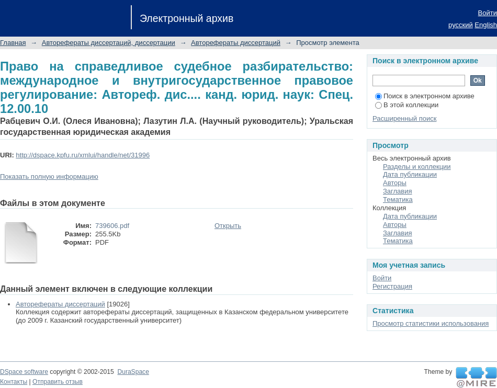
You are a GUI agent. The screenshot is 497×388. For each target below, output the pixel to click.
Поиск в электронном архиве (425, 96)
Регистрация (392, 286)
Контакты (13, 381)
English (486, 25)
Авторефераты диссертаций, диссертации (108, 43)
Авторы (394, 183)
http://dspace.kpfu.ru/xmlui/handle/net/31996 (83, 155)
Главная (13, 43)
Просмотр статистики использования (430, 323)
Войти (487, 13)
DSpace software (24, 371)
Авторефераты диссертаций (235, 43)
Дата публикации (410, 174)
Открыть (227, 226)
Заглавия (397, 191)
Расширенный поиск (404, 118)
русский (460, 25)
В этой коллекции (406, 105)
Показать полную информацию (49, 176)
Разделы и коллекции (417, 166)
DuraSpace (133, 371)
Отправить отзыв (57, 381)
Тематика (398, 199)
